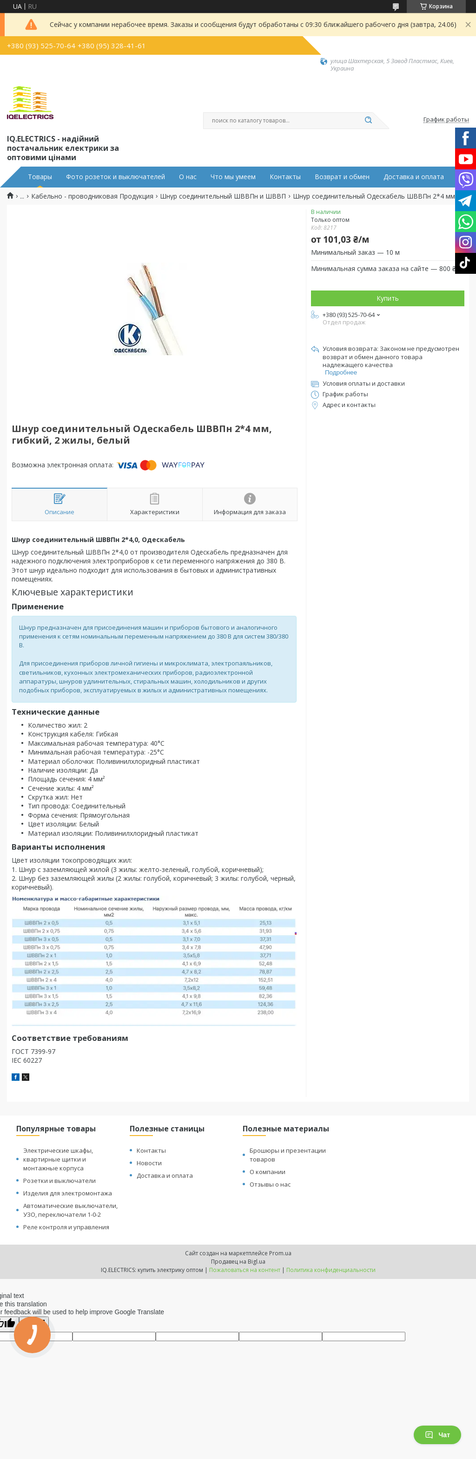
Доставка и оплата (413, 177)
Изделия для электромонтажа (67, 1193)
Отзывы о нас (270, 1184)
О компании (267, 1172)
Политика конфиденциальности (331, 1270)
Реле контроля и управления (66, 1227)
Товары (40, 177)
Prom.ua (280, 1253)
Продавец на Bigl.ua (238, 1261)
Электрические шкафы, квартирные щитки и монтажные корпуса (58, 1159)
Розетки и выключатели (59, 1180)
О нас (188, 177)
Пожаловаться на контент (244, 1270)
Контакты (285, 177)
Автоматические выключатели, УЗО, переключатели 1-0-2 (70, 1210)
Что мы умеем (233, 177)
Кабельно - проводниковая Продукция (92, 196)
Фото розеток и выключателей (115, 177)
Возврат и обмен (342, 177)
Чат (437, 1435)
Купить (388, 298)
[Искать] (368, 120)
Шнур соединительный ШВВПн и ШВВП (223, 196)
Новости (149, 1163)
